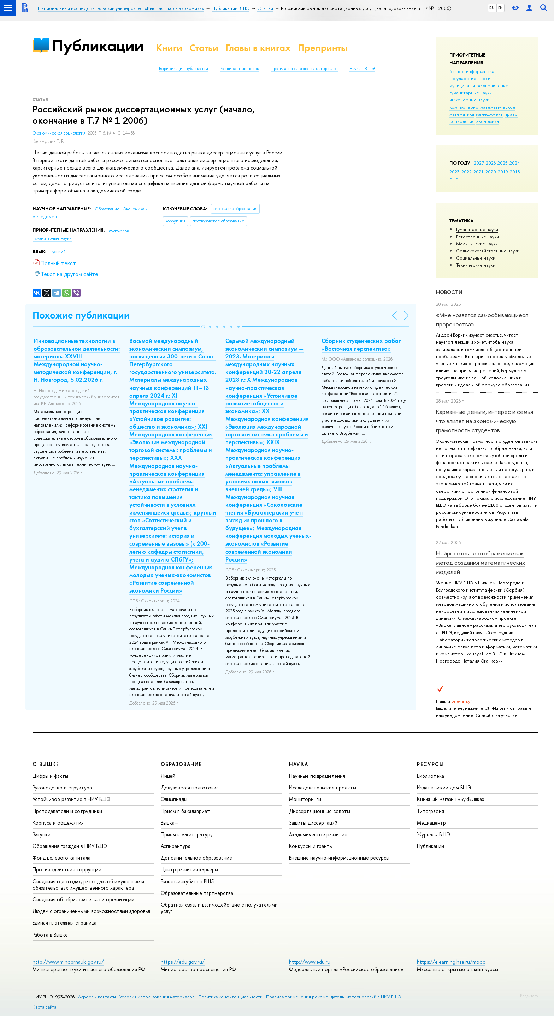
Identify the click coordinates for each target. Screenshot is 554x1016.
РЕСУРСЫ (430, 764)
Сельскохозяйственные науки (487, 251)
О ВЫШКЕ (46, 764)
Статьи (203, 48)
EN (500, 7)
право (511, 114)
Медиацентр (431, 822)
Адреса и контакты (97, 997)
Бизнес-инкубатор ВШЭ (188, 881)
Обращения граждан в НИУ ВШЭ (70, 846)
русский (58, 252)
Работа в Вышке (50, 934)
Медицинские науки (477, 243)
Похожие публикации (81, 315)
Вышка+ (169, 822)
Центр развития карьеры (189, 869)
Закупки (42, 834)
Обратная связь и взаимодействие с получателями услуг (219, 907)
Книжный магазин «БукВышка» (451, 799)
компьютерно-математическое (482, 107)
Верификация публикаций (183, 68)
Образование (108, 209)
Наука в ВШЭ (362, 68)
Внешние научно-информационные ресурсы (339, 857)
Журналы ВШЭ (433, 834)
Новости (449, 292)
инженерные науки (469, 99)
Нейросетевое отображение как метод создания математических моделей (480, 562)
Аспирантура (175, 846)
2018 (515, 171)
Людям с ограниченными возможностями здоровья (91, 911)
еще (453, 179)
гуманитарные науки (470, 92)
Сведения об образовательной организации (83, 899)
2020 (490, 171)
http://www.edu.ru (309, 961)
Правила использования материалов (304, 68)
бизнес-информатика (471, 71)
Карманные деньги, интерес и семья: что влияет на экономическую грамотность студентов (485, 421)
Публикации (97, 45)
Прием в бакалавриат (185, 811)
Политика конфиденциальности (230, 997)
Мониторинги (305, 799)
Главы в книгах (258, 48)
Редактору (529, 995)
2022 (466, 171)
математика (461, 114)
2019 (503, 171)
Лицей (168, 775)
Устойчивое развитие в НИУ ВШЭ (71, 799)
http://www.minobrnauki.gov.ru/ (68, 961)
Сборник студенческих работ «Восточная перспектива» (361, 344)
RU (492, 7)
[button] (203, 326)
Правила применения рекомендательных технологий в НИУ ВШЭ (333, 997)
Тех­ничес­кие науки (475, 265)
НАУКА (298, 764)
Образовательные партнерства (197, 893)
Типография (430, 811)
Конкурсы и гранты (311, 846)
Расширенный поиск (239, 68)
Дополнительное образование (196, 857)
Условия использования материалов (157, 997)
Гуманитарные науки (477, 229)
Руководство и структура (62, 787)
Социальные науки (475, 258)
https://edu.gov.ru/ (183, 961)
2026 (491, 163)
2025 (502, 163)
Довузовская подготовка (190, 787)
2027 (479, 163)
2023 (454, 171)
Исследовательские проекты (322, 787)
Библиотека (430, 775)
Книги (169, 48)
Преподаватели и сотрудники (67, 811)
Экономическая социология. (60, 133)
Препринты (322, 48)
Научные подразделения (317, 775)
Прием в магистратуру (187, 834)
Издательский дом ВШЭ (444, 787)
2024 (514, 163)
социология (462, 121)
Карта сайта (44, 1007)
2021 (478, 171)
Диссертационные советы (319, 811)
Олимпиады (174, 799)
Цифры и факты (50, 775)
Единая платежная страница (64, 922)
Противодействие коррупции (67, 869)
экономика (487, 121)
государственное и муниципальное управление (478, 82)
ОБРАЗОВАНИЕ (181, 764)
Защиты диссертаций (313, 822)
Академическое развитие (318, 834)
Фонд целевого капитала (61, 857)
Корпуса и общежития (58, 822)
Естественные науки (477, 236)
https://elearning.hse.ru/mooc (451, 961)
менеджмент (489, 114)
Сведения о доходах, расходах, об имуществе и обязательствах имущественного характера (88, 884)
